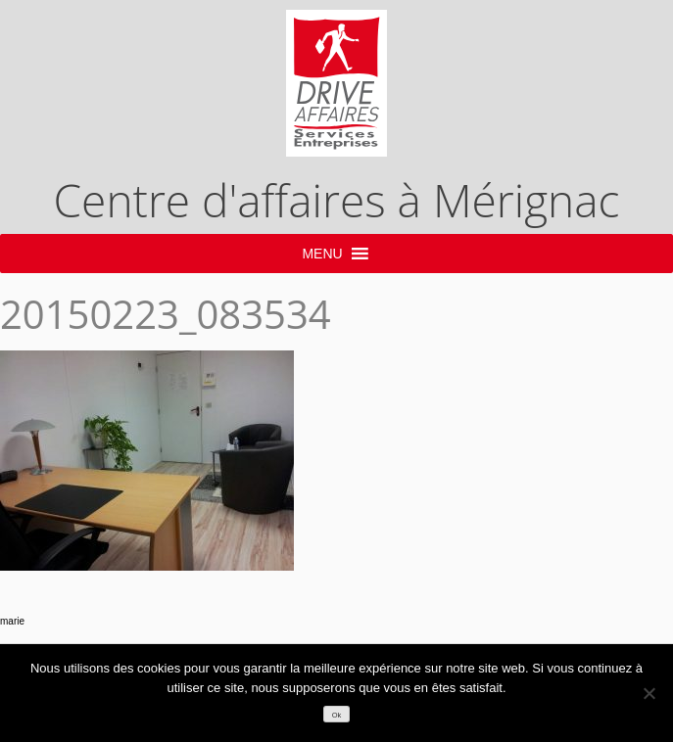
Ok (337, 715)
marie (12, 621)
